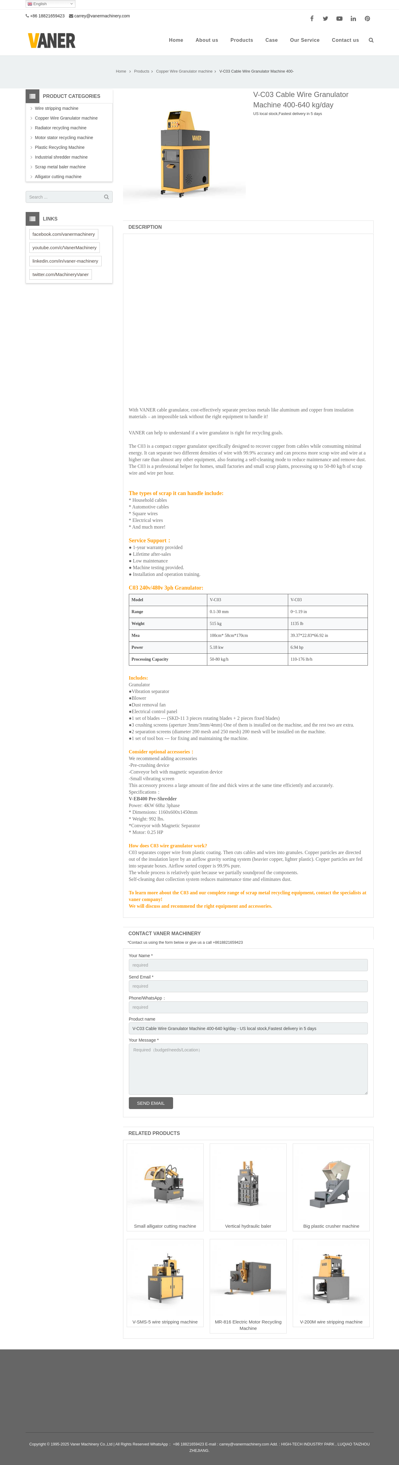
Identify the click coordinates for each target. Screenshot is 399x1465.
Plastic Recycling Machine (60, 147)
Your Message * (144, 1040)
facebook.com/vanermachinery (64, 234)
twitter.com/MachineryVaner (61, 274)
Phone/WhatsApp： (147, 998)
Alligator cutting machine (58, 176)
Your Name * (141, 955)
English (37, 4)
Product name (142, 1019)
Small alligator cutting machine (165, 1226)
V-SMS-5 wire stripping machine (165, 1321)
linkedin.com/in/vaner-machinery (65, 261)
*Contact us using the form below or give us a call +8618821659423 (185, 942)
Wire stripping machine (56, 108)
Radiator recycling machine (61, 127)
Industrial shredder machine (61, 157)
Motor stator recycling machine (64, 137)
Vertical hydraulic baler (248, 1226)
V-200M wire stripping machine (331, 1321)
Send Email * (141, 977)
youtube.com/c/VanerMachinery (65, 247)
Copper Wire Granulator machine (66, 118)
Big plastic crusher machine (331, 1226)
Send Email (151, 1103)
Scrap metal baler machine (60, 166)
